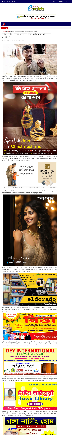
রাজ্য (7, 32)
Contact (67, 1)
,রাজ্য (23, 40)
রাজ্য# (7, 427)
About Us (61, 1)
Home (54, 1)
